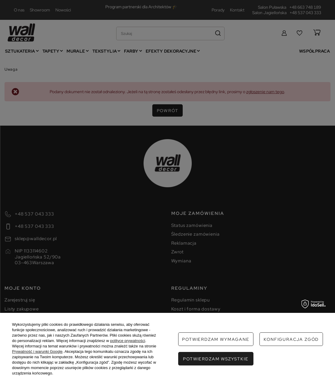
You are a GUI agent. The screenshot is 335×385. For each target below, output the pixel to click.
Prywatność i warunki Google (37, 351)
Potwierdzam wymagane (215, 339)
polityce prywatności (127, 340)
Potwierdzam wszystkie (215, 359)
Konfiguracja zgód (291, 339)
